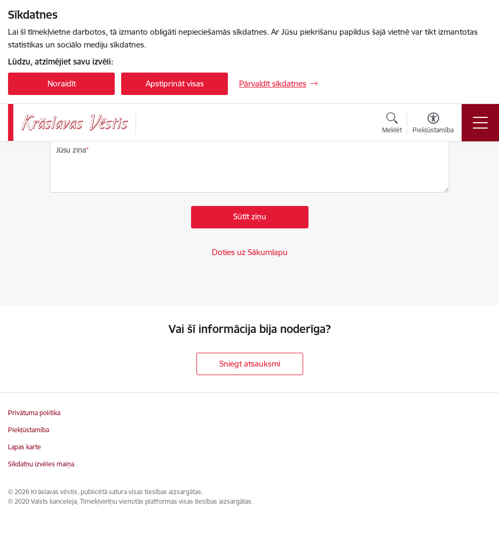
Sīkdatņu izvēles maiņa (41, 464)
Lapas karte (24, 447)
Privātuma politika (34, 413)
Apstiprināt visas (175, 83)
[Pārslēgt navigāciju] (480, 122)
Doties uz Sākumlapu (250, 252)
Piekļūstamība (28, 430)
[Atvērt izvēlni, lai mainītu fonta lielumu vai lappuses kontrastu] (433, 124)
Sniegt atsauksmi (249, 364)
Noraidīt (61, 83)
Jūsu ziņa (71, 150)
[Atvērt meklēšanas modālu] (392, 124)
